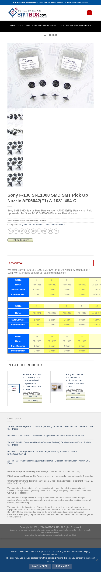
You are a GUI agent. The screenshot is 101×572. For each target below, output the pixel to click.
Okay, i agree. (40, 566)
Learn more (62, 566)
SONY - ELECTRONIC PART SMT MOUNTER (37, 25)
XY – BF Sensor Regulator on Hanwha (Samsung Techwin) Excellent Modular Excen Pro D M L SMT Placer (50, 427)
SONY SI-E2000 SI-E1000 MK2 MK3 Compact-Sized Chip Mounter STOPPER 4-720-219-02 (33, 382)
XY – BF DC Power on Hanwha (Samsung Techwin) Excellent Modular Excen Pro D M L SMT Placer (49, 462)
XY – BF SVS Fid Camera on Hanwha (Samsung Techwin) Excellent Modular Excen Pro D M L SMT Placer (50, 443)
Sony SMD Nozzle (26, 224)
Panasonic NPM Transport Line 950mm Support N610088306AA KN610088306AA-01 (46, 435)
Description (16, 263)
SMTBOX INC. (52, 527)
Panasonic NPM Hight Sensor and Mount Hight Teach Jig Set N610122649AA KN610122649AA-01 (42, 452)
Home (12, 25)
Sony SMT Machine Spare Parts (75, 25)
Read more (32, 397)
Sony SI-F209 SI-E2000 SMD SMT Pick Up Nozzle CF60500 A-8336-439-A (75, 380)
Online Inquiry (20, 240)
